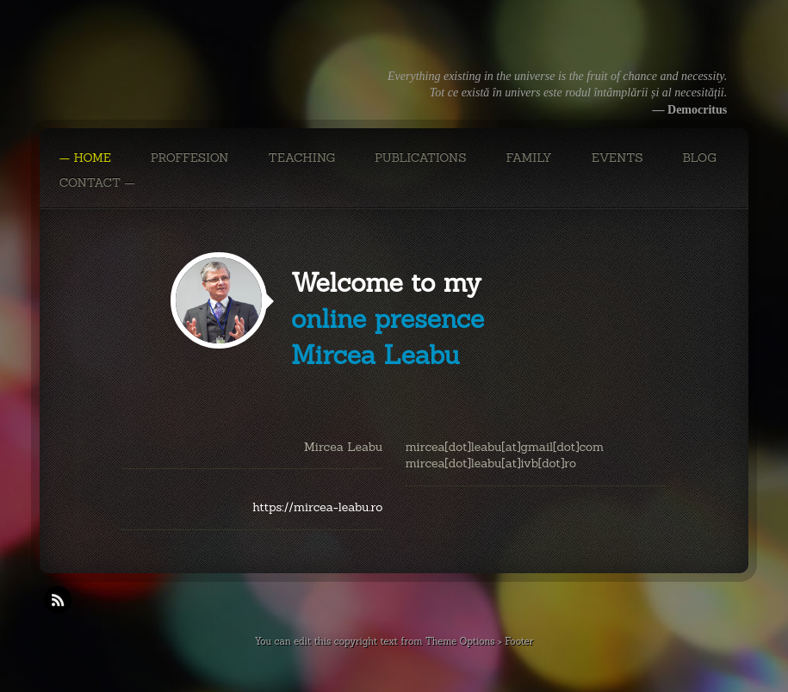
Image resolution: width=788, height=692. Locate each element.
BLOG (700, 157)
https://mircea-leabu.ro (317, 507)
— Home (85, 157)
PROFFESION (190, 157)
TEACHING (302, 157)
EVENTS (617, 157)
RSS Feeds (57, 600)
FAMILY (529, 157)
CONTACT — (97, 182)
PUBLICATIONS (421, 157)
